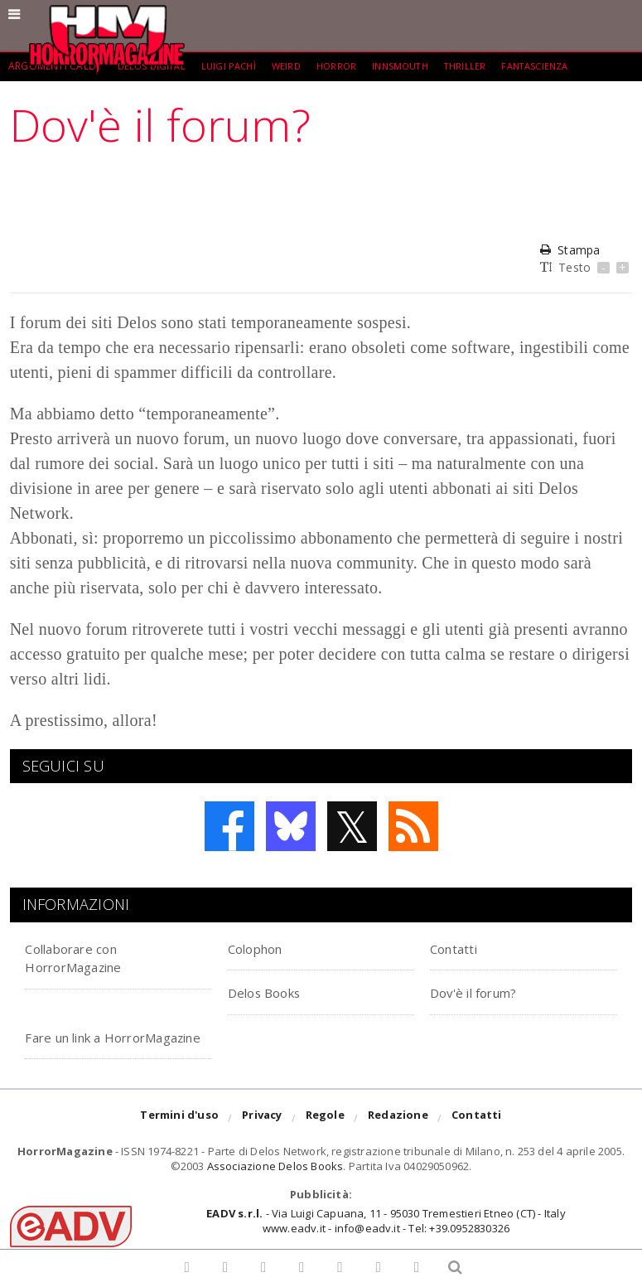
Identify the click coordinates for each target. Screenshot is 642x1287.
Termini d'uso (179, 1137)
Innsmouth (415, 66)
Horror (347, 66)
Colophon (264, 947)
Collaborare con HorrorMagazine (87, 956)
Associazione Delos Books (275, 1185)
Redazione (398, 1137)
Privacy (262, 1137)
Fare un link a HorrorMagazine (87, 1045)
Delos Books (274, 991)
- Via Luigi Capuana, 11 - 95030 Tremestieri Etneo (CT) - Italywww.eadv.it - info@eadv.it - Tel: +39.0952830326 (385, 1239)
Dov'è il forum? (486, 991)
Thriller (482, 66)
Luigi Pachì (234, 66)
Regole (325, 1137)
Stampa (570, 250)
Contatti (462, 947)
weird (294, 66)
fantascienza (556, 66)
